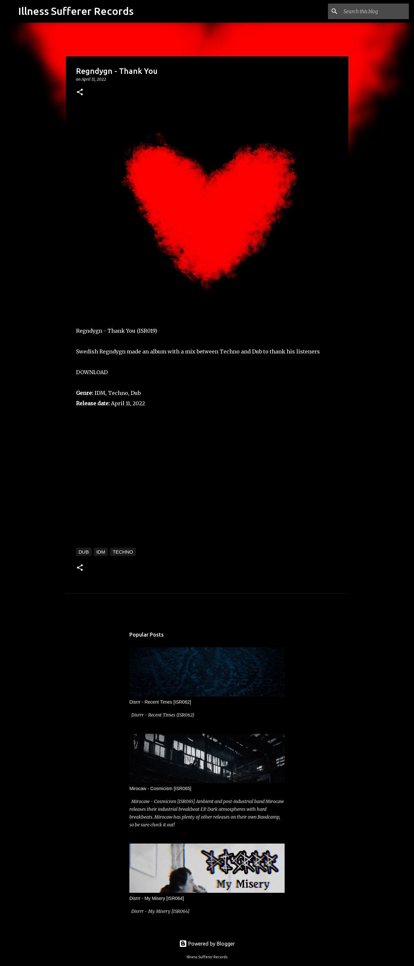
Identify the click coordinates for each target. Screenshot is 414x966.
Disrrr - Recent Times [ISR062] (160, 702)
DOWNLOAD (92, 372)
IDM (100, 552)
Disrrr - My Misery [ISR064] (156, 898)
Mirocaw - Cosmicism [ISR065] (160, 788)
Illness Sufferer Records (76, 11)
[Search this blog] (375, 11)
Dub (84, 552)
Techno (123, 552)
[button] (80, 92)
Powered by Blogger (207, 944)
